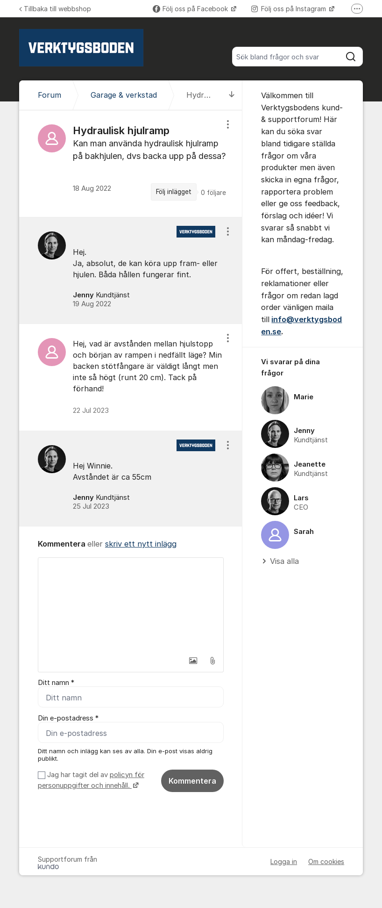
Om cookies (326, 861)
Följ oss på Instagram (289, 9)
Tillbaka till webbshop (55, 9)
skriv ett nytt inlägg (141, 543)
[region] (131, 163)
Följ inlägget (173, 191)
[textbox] (131, 604)
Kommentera (192, 780)
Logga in (283, 861)
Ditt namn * (56, 682)
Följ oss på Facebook (191, 9)
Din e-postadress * (68, 718)
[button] (193, 660)
